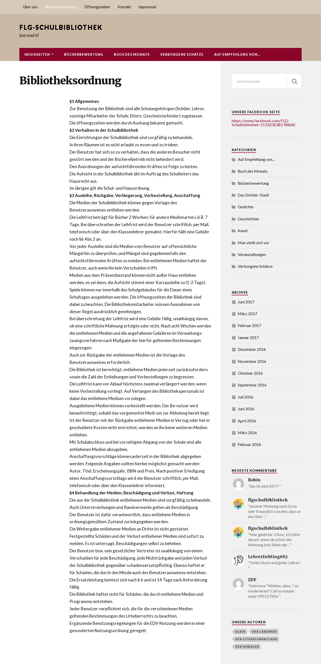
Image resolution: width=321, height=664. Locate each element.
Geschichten (248, 218)
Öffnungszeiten (97, 7)
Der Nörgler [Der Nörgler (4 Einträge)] (247, 646)
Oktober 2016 (250, 373)
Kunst (243, 230)
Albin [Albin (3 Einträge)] (240, 631)
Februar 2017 (249, 325)
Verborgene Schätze (182, 54)
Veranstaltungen (252, 254)
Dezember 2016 (252, 349)
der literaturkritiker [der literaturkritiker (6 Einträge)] (256, 639)
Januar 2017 (248, 337)
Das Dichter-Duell (253, 194)
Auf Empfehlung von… (237, 54)
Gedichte (246, 206)
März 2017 (247, 313)
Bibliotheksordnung (61, 7)
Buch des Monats (132, 54)
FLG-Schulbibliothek (60, 27)
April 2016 (247, 420)
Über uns (30, 7)
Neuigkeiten (37, 54)
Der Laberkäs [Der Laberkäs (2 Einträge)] (264, 631)
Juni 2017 (246, 301)
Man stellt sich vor (253, 242)
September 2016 (252, 384)
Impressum (147, 7)
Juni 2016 (246, 408)
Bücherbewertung (83, 54)
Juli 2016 (245, 396)
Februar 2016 (249, 444)
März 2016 (247, 432)
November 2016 (252, 361)
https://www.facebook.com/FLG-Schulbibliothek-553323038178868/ (264, 122)
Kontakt (124, 7)
